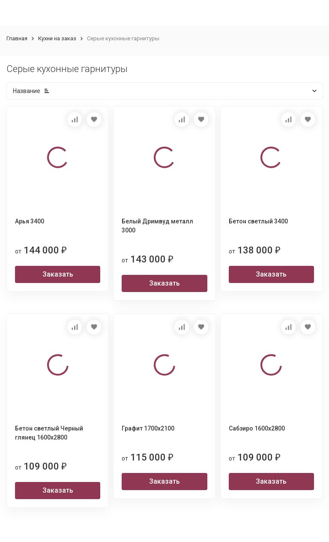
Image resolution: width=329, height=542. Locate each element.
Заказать (57, 274)
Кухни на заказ (57, 38)
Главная (16, 38)
